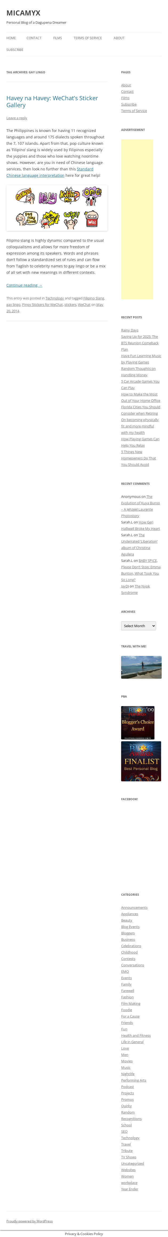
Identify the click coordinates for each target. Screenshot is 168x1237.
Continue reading (24, 285)
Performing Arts (133, 1080)
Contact (34, 38)
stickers (70, 304)
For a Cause (130, 1016)
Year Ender (129, 1189)
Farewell (127, 990)
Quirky (126, 1105)
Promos (127, 1099)
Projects (127, 1093)
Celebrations (131, 945)
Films (57, 38)
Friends (127, 1022)
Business (128, 939)
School (126, 1125)
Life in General (132, 1041)
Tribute (127, 1150)
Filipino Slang (93, 298)
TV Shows (128, 1157)
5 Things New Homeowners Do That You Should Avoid (138, 458)
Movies (127, 1061)
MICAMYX (23, 13)
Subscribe (14, 49)
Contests (128, 958)
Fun (124, 1029)
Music (125, 1067)
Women (127, 1176)
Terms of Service (88, 38)
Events (126, 977)
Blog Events (130, 926)
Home (11, 38)
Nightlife (127, 1073)
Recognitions (131, 1118)
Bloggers (128, 933)
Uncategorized (132, 1163)
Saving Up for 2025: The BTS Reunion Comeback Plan (140, 343)
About (119, 38)
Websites (128, 1169)
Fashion (127, 997)
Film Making (130, 1003)
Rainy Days (129, 330)
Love (125, 1048)
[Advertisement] (137, 219)
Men (124, 1054)
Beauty (126, 920)
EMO (125, 971)
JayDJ (125, 586)
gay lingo (13, 304)
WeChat (84, 304)
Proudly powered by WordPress (29, 1221)
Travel (126, 1144)
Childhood (129, 952)
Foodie (126, 1009)
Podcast (127, 1086)
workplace (129, 1182)
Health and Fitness (136, 1035)
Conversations (132, 965)
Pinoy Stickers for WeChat (42, 304)
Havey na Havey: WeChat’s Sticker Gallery (52, 101)
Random (128, 1112)
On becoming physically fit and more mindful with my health (140, 426)
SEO (124, 1131)
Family (126, 984)
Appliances (129, 913)
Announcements (134, 907)
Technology (55, 298)
